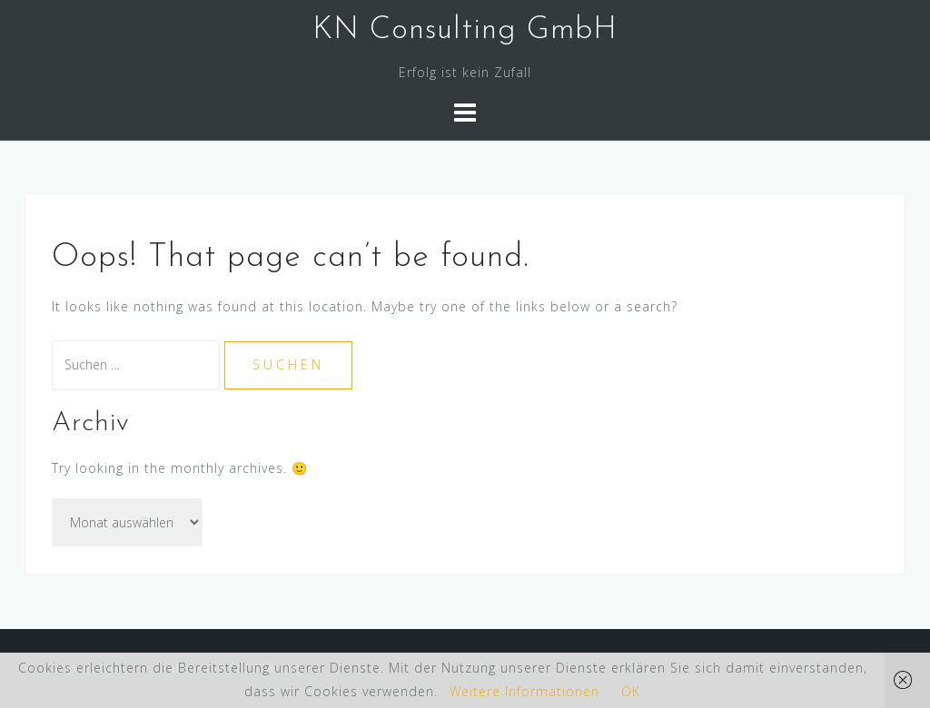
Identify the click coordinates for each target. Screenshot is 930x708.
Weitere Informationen (524, 691)
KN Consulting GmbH (465, 30)
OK (630, 691)
